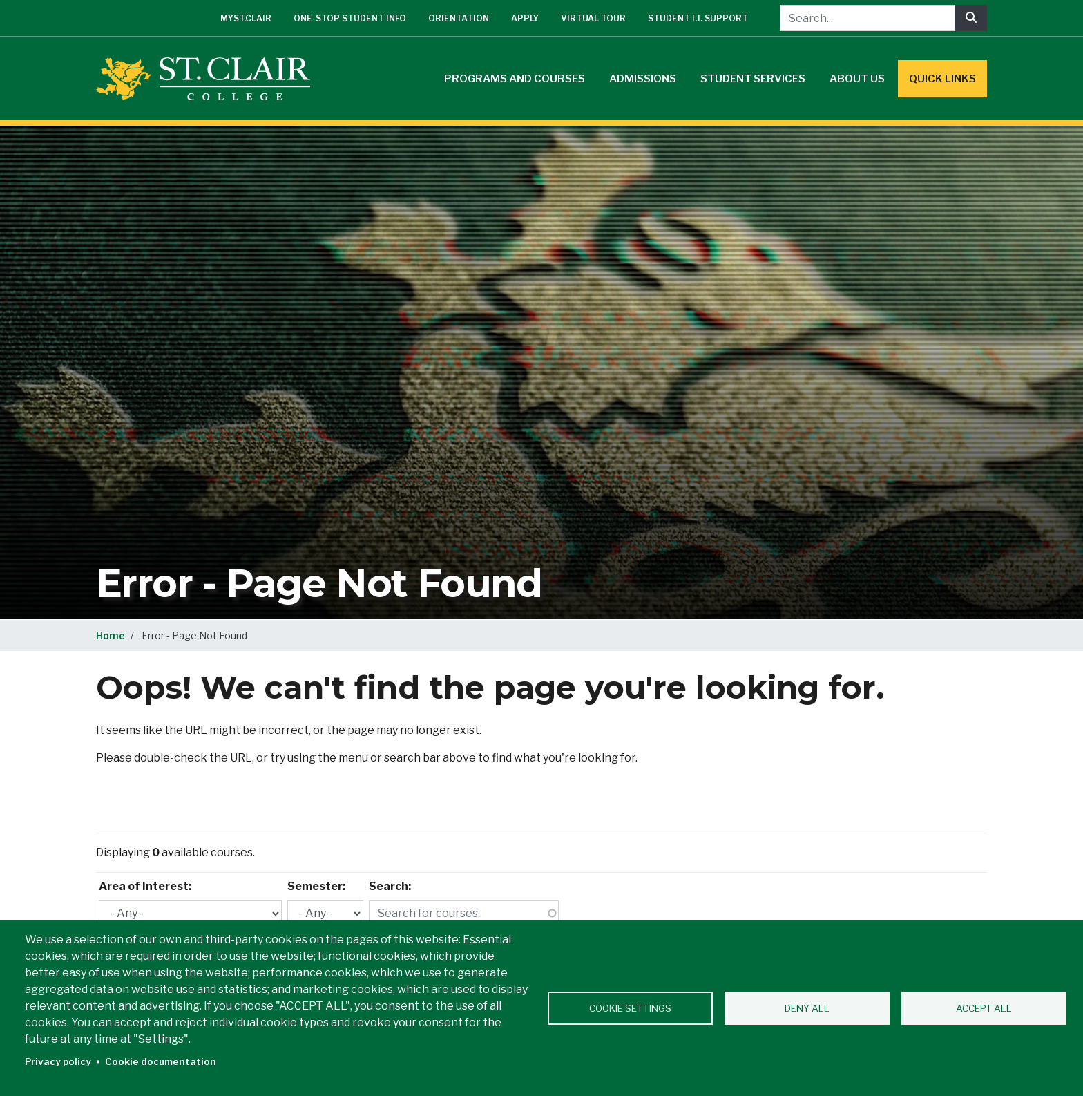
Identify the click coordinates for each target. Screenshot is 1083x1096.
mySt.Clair (245, 18)
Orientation (458, 18)
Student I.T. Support (698, 18)
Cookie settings (630, 1008)
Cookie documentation (160, 1061)
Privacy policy (58, 1061)
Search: (390, 886)
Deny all (807, 1008)
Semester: (316, 886)
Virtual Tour (593, 18)
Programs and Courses (514, 79)
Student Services (752, 79)
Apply (525, 18)
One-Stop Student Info (350, 18)
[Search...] (867, 18)
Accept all (984, 1008)
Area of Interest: (145, 886)
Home (110, 635)
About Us (857, 79)
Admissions (642, 79)
